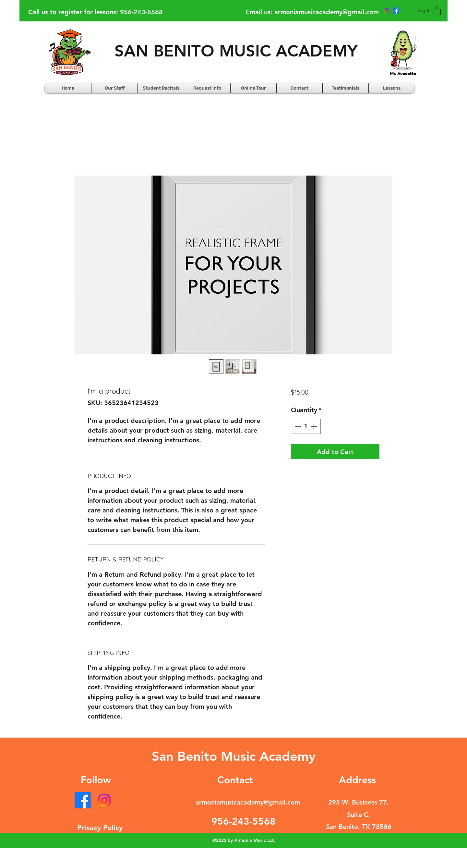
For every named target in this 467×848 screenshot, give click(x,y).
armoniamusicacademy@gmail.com (326, 12)
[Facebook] (83, 800)
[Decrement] (297, 426)
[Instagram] (104, 800)
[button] (437, 10)
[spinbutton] (306, 426)
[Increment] (314, 426)
